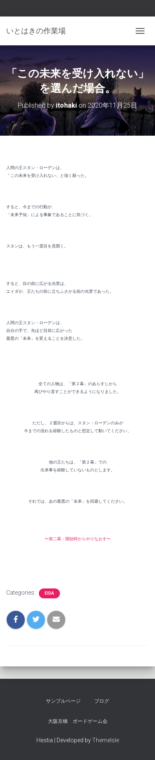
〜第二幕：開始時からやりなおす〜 (78, 538)
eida (49, 593)
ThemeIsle (105, 740)
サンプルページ (63, 701)
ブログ (101, 701)
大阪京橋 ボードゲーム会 (77, 721)
